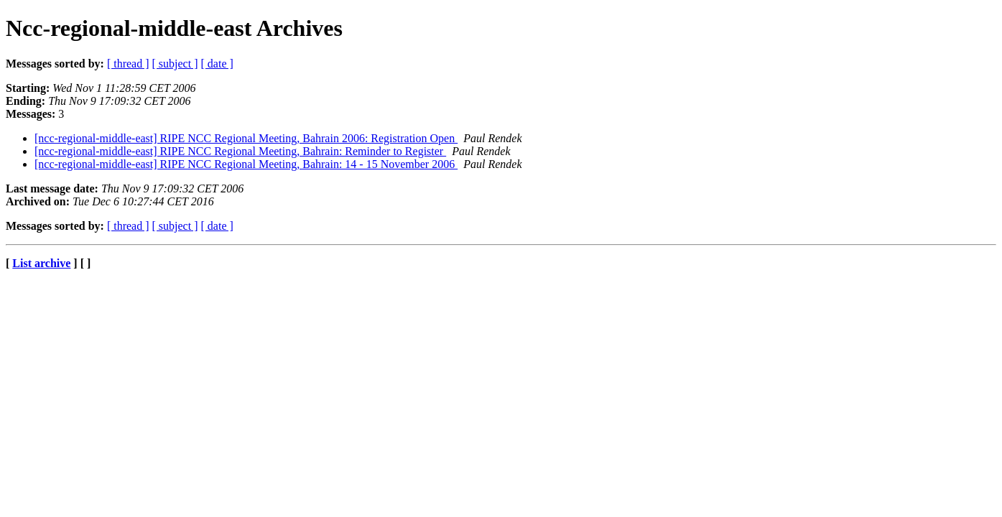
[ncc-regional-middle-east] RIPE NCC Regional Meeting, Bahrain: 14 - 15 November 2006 (246, 164)
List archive (41, 263)
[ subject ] (175, 63)
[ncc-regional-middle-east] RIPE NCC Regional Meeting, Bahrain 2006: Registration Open (246, 138)
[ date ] (217, 63)
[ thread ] (128, 63)
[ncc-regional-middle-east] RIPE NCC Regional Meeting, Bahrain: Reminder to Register (240, 151)
